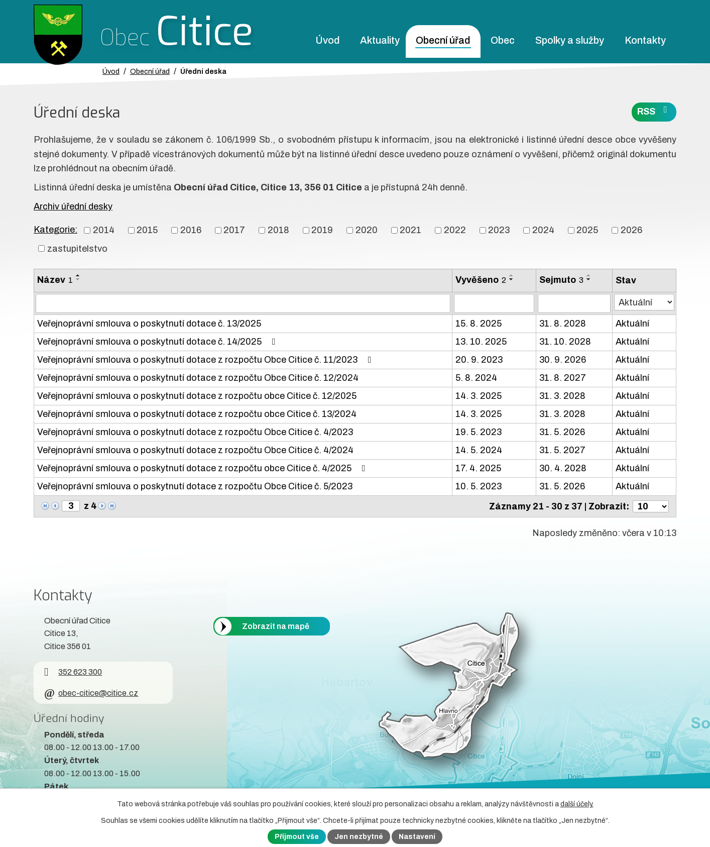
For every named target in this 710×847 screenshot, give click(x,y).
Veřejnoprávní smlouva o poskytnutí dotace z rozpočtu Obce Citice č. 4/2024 (195, 450)
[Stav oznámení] (644, 302)
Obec (503, 40)
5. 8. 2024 (476, 378)
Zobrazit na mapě (275, 626)
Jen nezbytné (358, 836)
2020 (367, 230)
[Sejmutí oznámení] (574, 303)
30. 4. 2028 (562, 468)
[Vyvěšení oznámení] (494, 303)
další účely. (577, 804)
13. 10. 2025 (481, 342)
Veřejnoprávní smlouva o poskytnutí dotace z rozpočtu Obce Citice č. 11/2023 (206, 360)
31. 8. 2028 (562, 324)
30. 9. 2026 (562, 360)
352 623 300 (73, 672)
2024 (543, 230)
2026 (631, 230)
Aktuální (632, 324)
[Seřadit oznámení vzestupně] (78, 275)
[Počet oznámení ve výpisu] (651, 506)
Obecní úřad (443, 40)
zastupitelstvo (77, 248)
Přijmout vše (297, 836)
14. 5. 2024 (478, 450)
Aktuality (380, 40)
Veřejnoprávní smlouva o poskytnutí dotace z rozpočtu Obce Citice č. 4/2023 (195, 432)
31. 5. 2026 (562, 432)
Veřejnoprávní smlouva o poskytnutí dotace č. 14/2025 (158, 342)
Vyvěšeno (480, 280)
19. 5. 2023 (478, 432)
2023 (499, 230)
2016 (190, 230)
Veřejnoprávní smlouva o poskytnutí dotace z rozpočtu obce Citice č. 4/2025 (203, 468)
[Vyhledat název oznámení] (243, 303)
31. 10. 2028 (565, 342)
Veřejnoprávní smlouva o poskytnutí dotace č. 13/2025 (149, 324)
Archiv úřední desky (73, 206)
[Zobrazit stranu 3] (71, 505)
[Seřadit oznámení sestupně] (78, 279)
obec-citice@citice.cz (91, 693)
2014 (103, 230)
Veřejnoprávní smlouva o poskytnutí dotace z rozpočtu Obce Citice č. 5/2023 (194, 486)
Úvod (327, 40)
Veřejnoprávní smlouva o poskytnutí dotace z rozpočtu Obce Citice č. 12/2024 (198, 378)
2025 (587, 230)
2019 (322, 230)
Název (55, 280)
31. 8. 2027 (562, 378)
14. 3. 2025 (478, 396)
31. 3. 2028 (562, 396)
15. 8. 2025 (478, 324)
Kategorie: (55, 230)
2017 (234, 230)
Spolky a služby (569, 40)
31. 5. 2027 (562, 450)
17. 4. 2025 (478, 468)
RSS (654, 111)
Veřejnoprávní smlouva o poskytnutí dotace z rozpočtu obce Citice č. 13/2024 (197, 414)
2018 (278, 230)
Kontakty (645, 40)
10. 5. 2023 (478, 486)
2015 (147, 230)
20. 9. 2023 (479, 360)
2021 (410, 230)
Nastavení (417, 836)
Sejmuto (561, 280)
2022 (455, 230)
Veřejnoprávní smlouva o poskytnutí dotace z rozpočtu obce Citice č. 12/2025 (197, 396)
